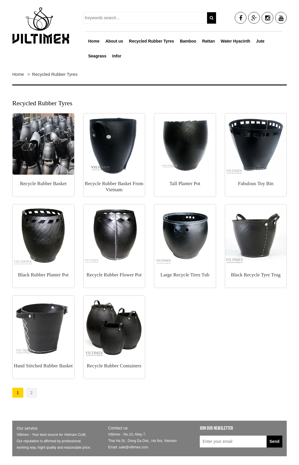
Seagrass (97, 56)
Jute (260, 41)
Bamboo (188, 41)
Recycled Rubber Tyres (151, 41)
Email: (113, 447)
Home (94, 41)
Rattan (208, 41)
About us (114, 41)
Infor (116, 56)
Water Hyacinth (235, 41)
